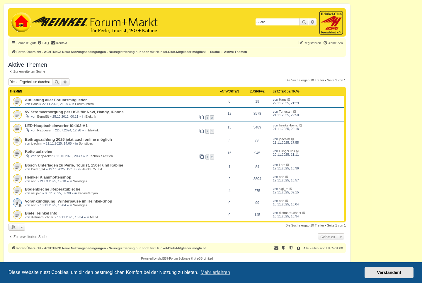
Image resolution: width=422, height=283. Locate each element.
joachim (36, 143)
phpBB (161, 258)
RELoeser (44, 130)
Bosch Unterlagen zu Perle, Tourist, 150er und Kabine (74, 165)
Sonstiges (86, 143)
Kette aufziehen (39, 151)
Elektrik (90, 116)
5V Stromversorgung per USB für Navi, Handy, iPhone (74, 112)
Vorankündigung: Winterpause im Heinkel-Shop (68, 201)
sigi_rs (283, 189)
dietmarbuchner (42, 217)
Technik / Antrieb (101, 156)
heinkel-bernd (289, 125)
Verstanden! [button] (389, 272)
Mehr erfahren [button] (215, 272)
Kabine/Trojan (88, 193)
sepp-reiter (45, 156)
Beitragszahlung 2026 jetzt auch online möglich (68, 139)
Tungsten (285, 111)
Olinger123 (287, 151)
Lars (282, 165)
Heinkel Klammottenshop (48, 177)
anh (33, 181)
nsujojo (36, 193)
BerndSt (43, 116)
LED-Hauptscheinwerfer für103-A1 (56, 126)
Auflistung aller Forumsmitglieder (56, 100)
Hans (35, 104)
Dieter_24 (38, 169)
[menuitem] (43, 43)
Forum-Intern (84, 104)
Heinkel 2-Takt (91, 169)
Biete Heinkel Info (41, 213)
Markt (94, 217)
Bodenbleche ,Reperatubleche (52, 189)
